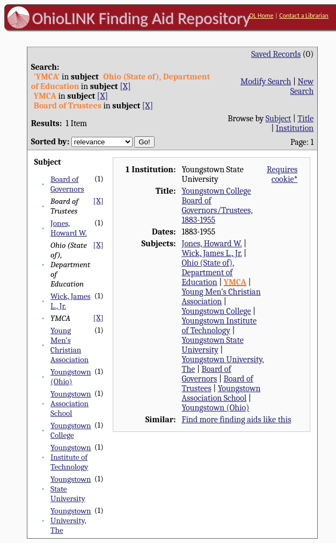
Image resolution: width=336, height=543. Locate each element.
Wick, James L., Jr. (212, 253)
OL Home (261, 15)
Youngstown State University (213, 345)
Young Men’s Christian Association (69, 345)
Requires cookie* (282, 174)
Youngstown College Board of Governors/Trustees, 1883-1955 (217, 205)
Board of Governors (67, 184)
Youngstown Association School (70, 403)
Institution (295, 128)
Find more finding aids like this (236, 419)
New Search (302, 86)
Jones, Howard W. (68, 228)
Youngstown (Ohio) (70, 376)
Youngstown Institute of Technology (70, 457)
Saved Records (276, 54)
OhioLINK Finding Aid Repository (141, 18)
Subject (278, 118)
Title (305, 118)
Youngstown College (70, 430)
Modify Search (265, 81)
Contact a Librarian (303, 15)
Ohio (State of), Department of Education (208, 272)
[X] (125, 86)
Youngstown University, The (70, 520)
